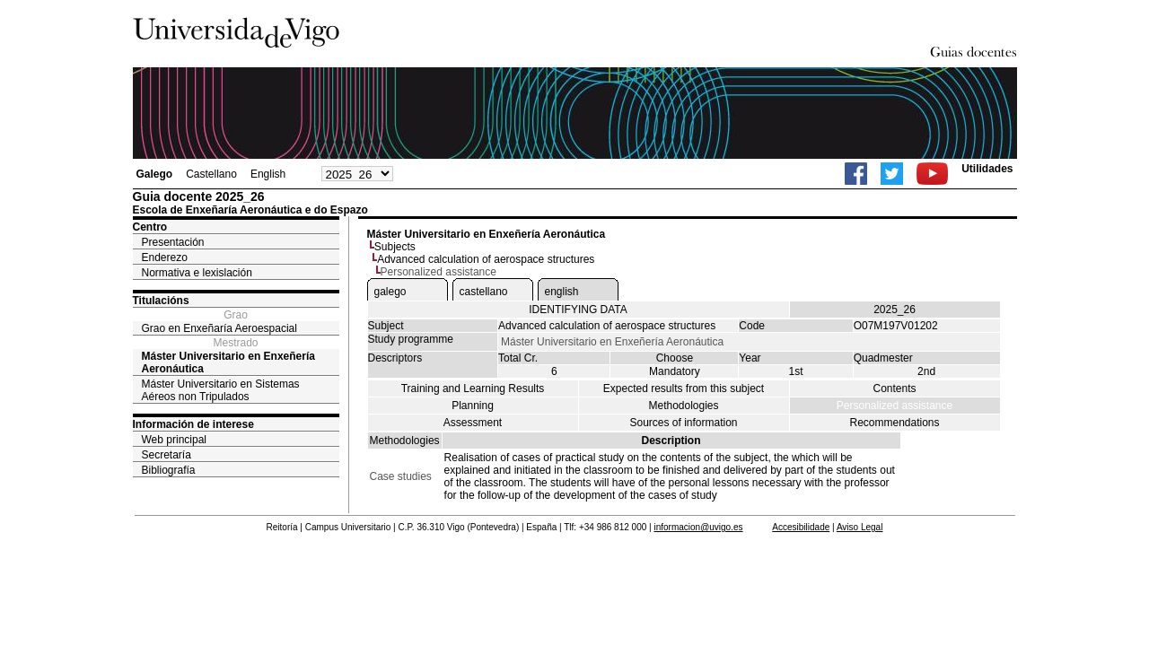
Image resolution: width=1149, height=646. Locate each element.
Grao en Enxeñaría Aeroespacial (219, 328)
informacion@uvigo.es (697, 527)
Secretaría (166, 455)
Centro (150, 227)
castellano (484, 291)
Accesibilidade (800, 527)
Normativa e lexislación (197, 272)
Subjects (395, 246)
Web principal (174, 439)
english (562, 291)
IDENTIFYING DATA (578, 309)
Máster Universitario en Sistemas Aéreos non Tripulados (221, 390)
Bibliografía (169, 470)
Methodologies (683, 405)
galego (390, 291)
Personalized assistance (894, 405)
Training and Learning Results (473, 388)
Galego (154, 174)
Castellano (211, 174)
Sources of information (683, 422)
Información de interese (193, 424)
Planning (473, 405)
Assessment (472, 422)
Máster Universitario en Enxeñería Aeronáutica (228, 362)
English (267, 174)
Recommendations (894, 422)
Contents (894, 388)
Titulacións (161, 300)
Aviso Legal (860, 527)
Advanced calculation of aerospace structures (485, 259)
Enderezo (165, 257)
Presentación (173, 242)
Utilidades (987, 168)
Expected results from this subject (683, 388)
